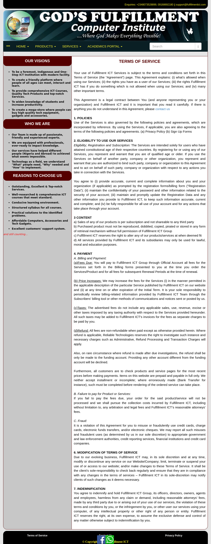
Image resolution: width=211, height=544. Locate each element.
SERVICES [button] (71, 46)
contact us (163, 109)
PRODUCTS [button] (45, 46)
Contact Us (105, 535)
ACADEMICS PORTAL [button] (105, 46)
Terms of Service (37, 535)
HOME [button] (22, 46)
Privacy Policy (173, 535)
